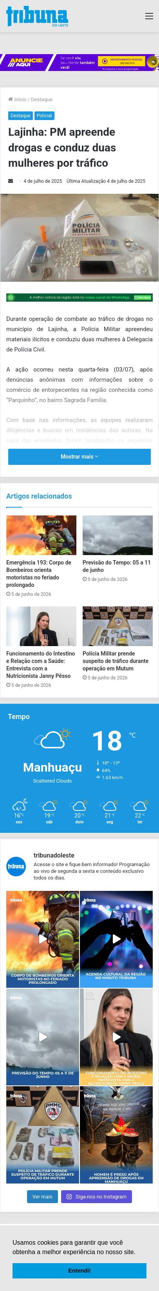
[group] (79, 62)
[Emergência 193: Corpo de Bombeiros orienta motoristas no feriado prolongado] (41, 535)
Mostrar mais (79, 456)
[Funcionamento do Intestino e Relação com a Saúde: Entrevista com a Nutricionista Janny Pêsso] (41, 626)
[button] (138, 1252)
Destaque (41, 99)
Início (17, 99)
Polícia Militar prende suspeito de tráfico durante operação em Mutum (115, 661)
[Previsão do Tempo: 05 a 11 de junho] (118, 535)
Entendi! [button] (79, 1270)
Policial (44, 115)
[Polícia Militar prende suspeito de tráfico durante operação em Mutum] (118, 626)
